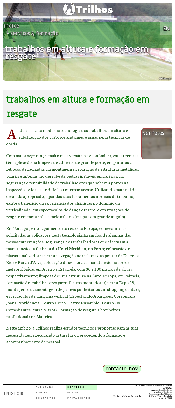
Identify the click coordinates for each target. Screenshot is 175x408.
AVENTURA (45, 387)
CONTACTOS (46, 398)
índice (11, 26)
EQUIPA (42, 392)
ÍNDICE (14, 394)
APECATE (168, 394)
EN (166, 28)
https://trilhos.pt (165, 392)
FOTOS (73, 392)
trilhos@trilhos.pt (164, 390)
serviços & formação (34, 33)
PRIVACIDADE (79, 398)
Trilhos (148, 385)
